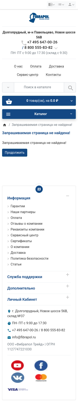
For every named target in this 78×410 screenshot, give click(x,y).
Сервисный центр (24, 235)
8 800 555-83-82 (39, 47)
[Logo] (39, 18)
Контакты (53, 75)
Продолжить (15, 153)
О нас (18, 66)
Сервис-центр (27, 75)
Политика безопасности (29, 258)
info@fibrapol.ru (24, 337)
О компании (20, 247)
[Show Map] (39, 189)
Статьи (16, 264)
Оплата (35, 66)
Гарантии (18, 206)
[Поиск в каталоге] (39, 87)
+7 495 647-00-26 (42, 42)
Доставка (56, 66)
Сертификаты (21, 241)
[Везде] (8, 87)
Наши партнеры (23, 212)
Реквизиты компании (27, 229)
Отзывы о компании (26, 224)
